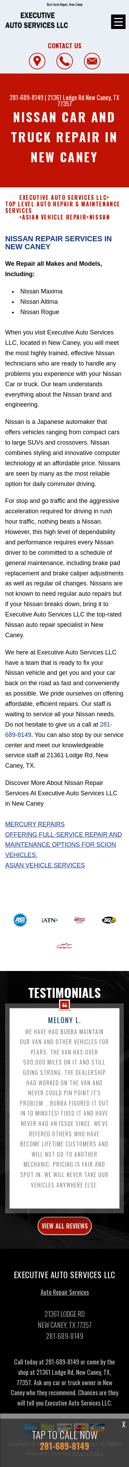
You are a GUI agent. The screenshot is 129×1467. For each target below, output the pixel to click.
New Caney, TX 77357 (88, 100)
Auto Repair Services (65, 1315)
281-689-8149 (26, 97)
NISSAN (99, 241)
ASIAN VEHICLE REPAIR (54, 241)
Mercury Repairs (35, 847)
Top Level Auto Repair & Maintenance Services (62, 231)
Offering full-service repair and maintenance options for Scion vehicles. (63, 868)
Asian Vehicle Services (45, 889)
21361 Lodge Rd (65, 97)
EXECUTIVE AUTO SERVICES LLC (63, 221)
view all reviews (65, 1249)
